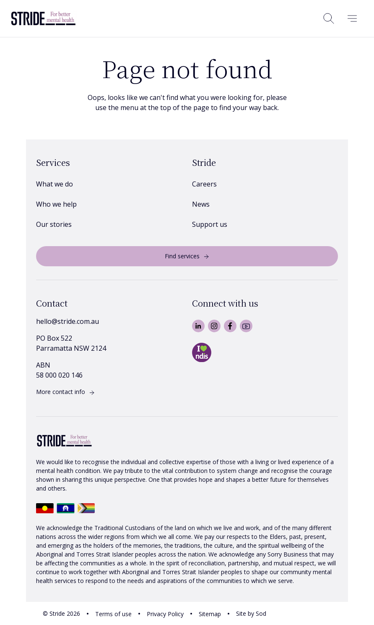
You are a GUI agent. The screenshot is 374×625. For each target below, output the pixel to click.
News (201, 204)
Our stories (54, 224)
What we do (54, 184)
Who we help (56, 204)
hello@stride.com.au (67, 321)
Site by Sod (251, 613)
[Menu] (352, 18)
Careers (204, 184)
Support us (209, 224)
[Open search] (328, 18)
